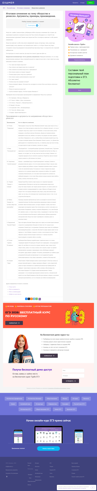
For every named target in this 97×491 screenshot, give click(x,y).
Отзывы (73, 473)
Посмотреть (33, 25)
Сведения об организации (12, 473)
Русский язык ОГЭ (79, 404)
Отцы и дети (12, 287)
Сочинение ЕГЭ (75, 470)
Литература (39, 404)
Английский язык (25, 404)
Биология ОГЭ (71, 409)
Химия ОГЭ (58, 409)
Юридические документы (12, 470)
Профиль (30, 474)
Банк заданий (75, 463)
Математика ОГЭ (25, 409)
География (65, 404)
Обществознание (52, 398)
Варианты (52, 476)
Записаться (13, 323)
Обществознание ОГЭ (42, 409)
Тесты (51, 473)
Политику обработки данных (64, 488)
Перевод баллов (76, 466)
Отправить (70, 381)
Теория (51, 466)
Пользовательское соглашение (79, 488)
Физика (65, 398)
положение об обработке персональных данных (59, 388)
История (75, 398)
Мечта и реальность (14, 289)
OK (92, 487)
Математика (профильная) (14, 398)
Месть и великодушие (15, 291)
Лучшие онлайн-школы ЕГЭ (78, 476)
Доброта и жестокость (15, 294)
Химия (13, 404)
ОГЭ (50, 463)
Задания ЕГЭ (52, 470)
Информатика (52, 404)
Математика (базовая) (34, 398)
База (30, 478)
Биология (86, 398)
